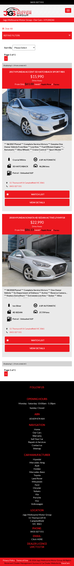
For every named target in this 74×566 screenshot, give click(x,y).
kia (37, 494)
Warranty (37, 435)
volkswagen (37, 504)
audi (37, 465)
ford (37, 484)
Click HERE (37, 539)
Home (37, 429)
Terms (56, 84)
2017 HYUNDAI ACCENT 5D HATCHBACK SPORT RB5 (37, 71)
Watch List (37, 194)
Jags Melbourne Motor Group (17, 20)
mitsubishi (37, 481)
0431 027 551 (37, 2)
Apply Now (46, 84)
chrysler (37, 488)
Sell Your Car (37, 439)
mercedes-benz (37, 472)
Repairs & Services (37, 442)
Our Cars (37, 20)
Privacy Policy (9, 560)
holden (37, 468)
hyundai (37, 459)
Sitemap (37, 448)
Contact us (37, 445)
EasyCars (66, 563)
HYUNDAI (49, 20)
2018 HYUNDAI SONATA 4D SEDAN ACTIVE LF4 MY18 (37, 217)
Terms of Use (22, 560)
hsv (37, 500)
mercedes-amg (37, 462)
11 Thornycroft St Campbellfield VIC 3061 (27, 183)
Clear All (9, 28)
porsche (37, 497)
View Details (37, 202)
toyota (37, 475)
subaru (37, 491)
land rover (37, 478)
